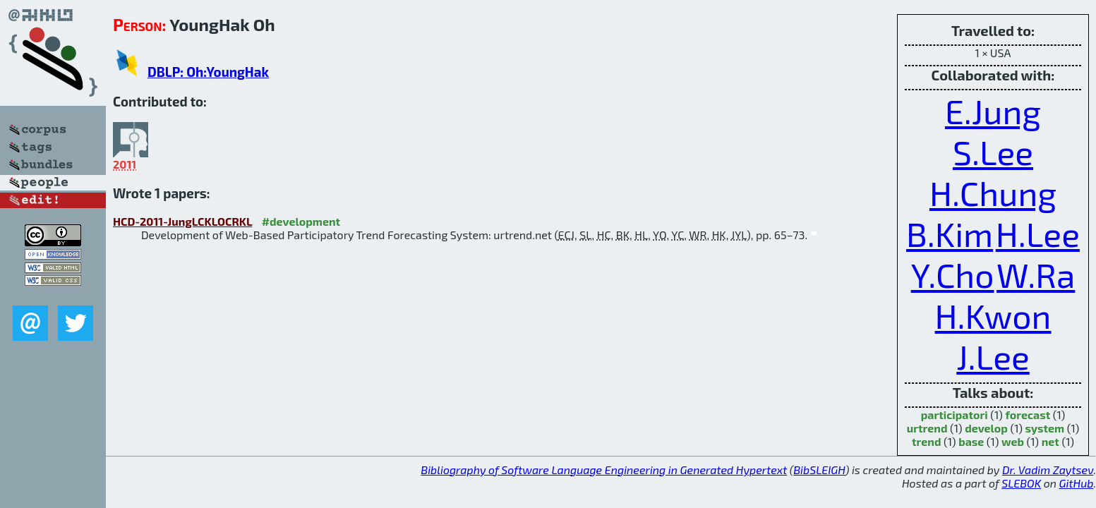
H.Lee (1038, 233)
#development (301, 221)
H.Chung (992, 192)
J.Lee (992, 356)
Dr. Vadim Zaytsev (1047, 469)
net (1050, 441)
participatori (954, 414)
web (1012, 441)
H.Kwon (993, 315)
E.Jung (993, 110)
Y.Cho (952, 274)
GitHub (1076, 483)
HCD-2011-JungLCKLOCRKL (182, 221)
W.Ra (1035, 274)
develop (986, 428)
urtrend (927, 428)
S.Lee (993, 151)
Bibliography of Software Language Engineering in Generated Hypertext (604, 469)
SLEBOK (1021, 483)
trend (926, 441)
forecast (1027, 414)
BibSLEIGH (819, 469)
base (971, 441)
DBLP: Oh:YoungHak (208, 72)
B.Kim (949, 233)
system (1045, 428)
